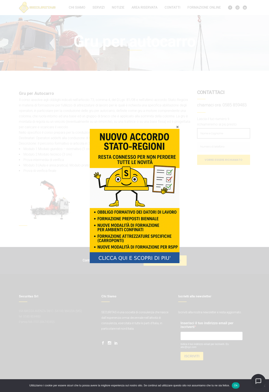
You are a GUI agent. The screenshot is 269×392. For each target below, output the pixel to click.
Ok (235, 385)
